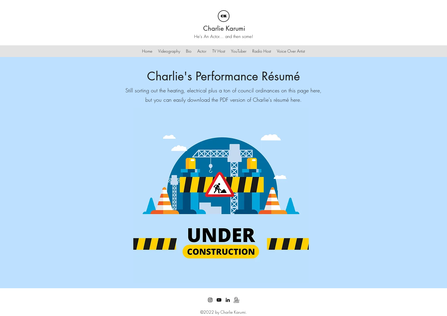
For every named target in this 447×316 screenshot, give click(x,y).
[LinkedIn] (228, 300)
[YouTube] (219, 300)
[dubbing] (236, 300)
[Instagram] (210, 300)
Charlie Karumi (224, 28)
